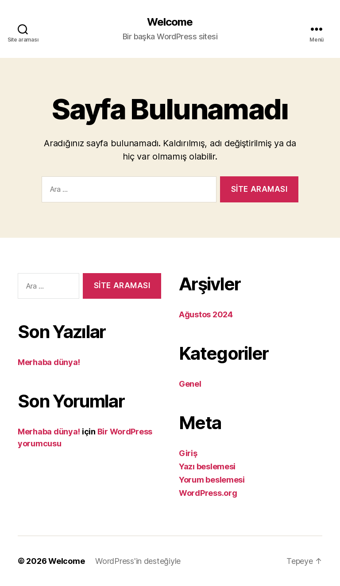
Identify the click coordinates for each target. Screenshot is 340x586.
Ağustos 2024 (206, 314)
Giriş (188, 453)
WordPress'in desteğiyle (138, 561)
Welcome (170, 22)
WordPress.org (208, 493)
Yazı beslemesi (207, 466)
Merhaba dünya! (49, 362)
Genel (190, 383)
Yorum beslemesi (212, 479)
